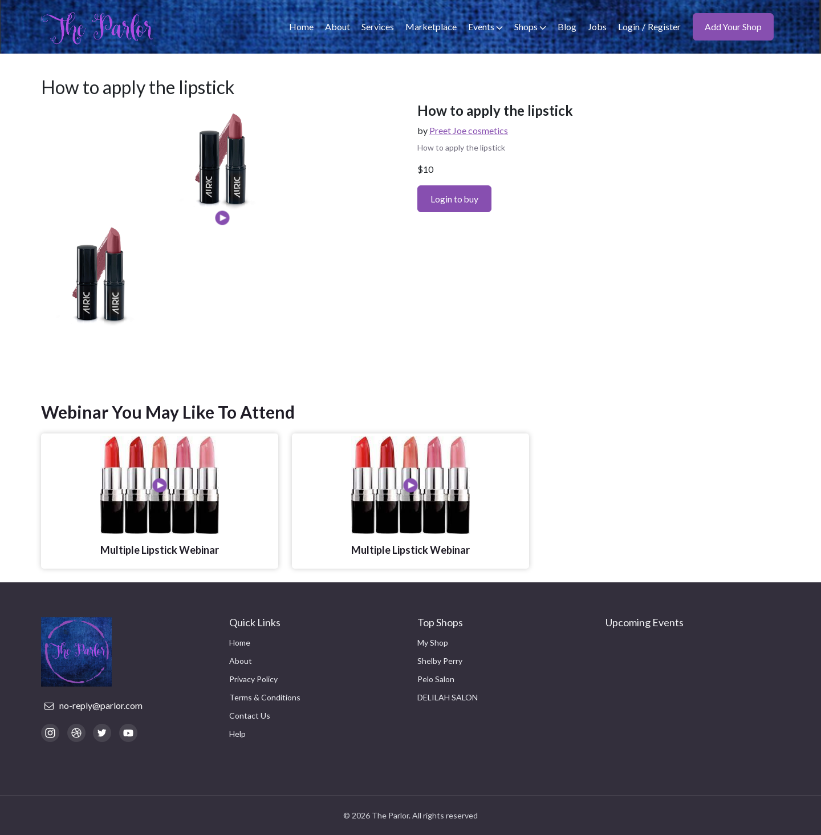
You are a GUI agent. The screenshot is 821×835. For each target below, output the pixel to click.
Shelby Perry (439, 661)
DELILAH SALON (447, 697)
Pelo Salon (435, 679)
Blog (566, 26)
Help (237, 734)
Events (485, 26)
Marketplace (430, 26)
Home (300, 26)
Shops (530, 26)
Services (377, 26)
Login (628, 26)
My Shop (432, 642)
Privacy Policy (253, 679)
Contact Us (249, 715)
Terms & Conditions (264, 697)
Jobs (596, 26)
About (336, 26)
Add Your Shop (733, 26)
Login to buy (455, 198)
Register (663, 26)
